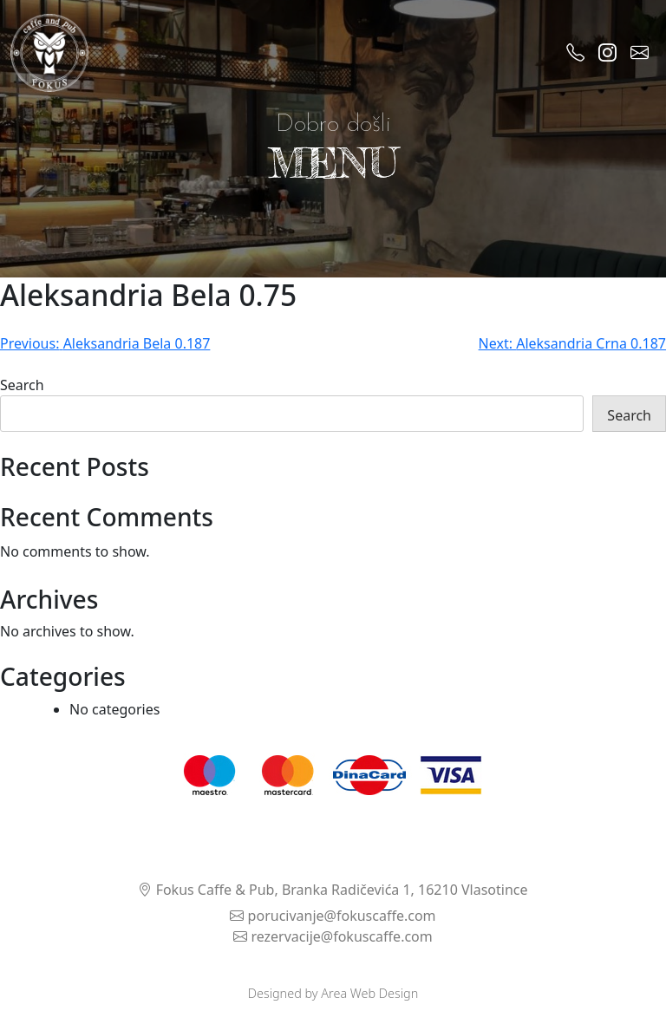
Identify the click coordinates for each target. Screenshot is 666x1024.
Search (22, 385)
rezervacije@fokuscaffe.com (333, 936)
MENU (333, 162)
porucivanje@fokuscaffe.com (332, 915)
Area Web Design (369, 993)
